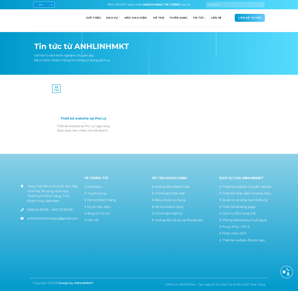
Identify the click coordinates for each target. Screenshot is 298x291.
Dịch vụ (113, 18)
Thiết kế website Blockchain (243, 240)
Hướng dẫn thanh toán (172, 187)
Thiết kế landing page (239, 207)
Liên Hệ (93, 220)
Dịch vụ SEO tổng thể (238, 213)
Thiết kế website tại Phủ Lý (83, 118)
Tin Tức (199, 18)
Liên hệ (216, 17)
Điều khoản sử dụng (170, 200)
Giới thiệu (94, 187)
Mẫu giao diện (136, 18)
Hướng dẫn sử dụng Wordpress (179, 220)
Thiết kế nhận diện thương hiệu (246, 193)
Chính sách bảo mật (170, 193)
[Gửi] (261, 5)
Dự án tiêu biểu (99, 207)
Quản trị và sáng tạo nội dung (245, 200)
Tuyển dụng (178, 17)
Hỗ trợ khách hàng (101, 200)
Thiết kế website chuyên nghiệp (246, 187)
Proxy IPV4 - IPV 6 (235, 227)
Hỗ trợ (158, 17)
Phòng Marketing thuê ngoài (244, 220)
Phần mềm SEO (234, 233)
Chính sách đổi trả (168, 213)
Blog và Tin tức (98, 213)
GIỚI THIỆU (93, 17)
